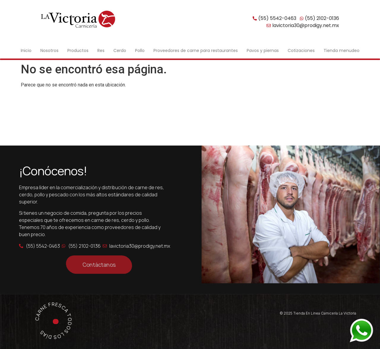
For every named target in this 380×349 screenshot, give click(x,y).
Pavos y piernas (263, 50)
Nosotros (49, 50)
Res (100, 50)
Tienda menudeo (342, 50)
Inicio (26, 50)
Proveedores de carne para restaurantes (195, 50)
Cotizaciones (301, 50)
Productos (77, 50)
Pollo (140, 50)
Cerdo (119, 50)
